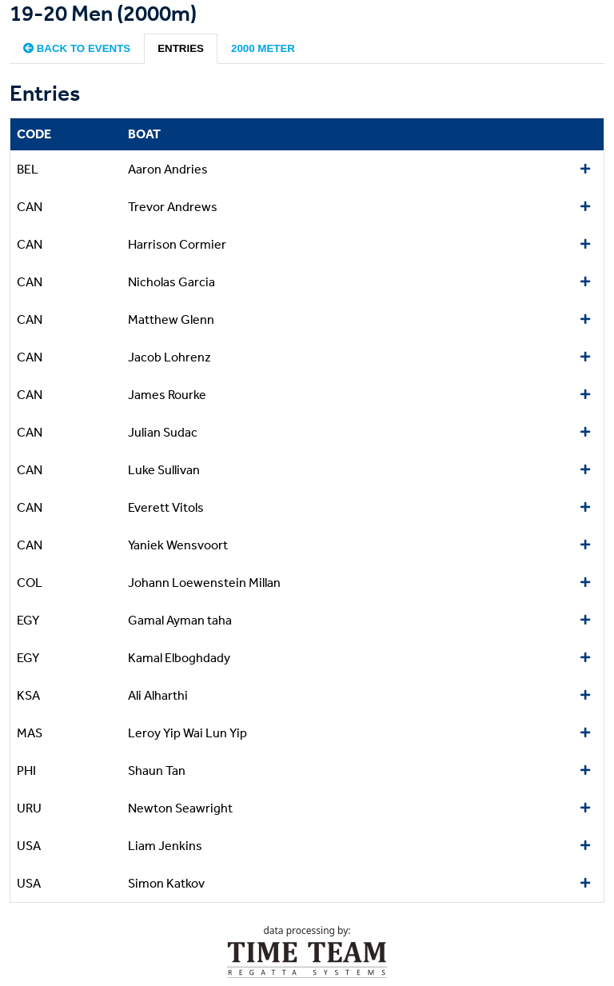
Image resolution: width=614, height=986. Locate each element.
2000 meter (263, 48)
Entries (180, 48)
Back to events (76, 48)
